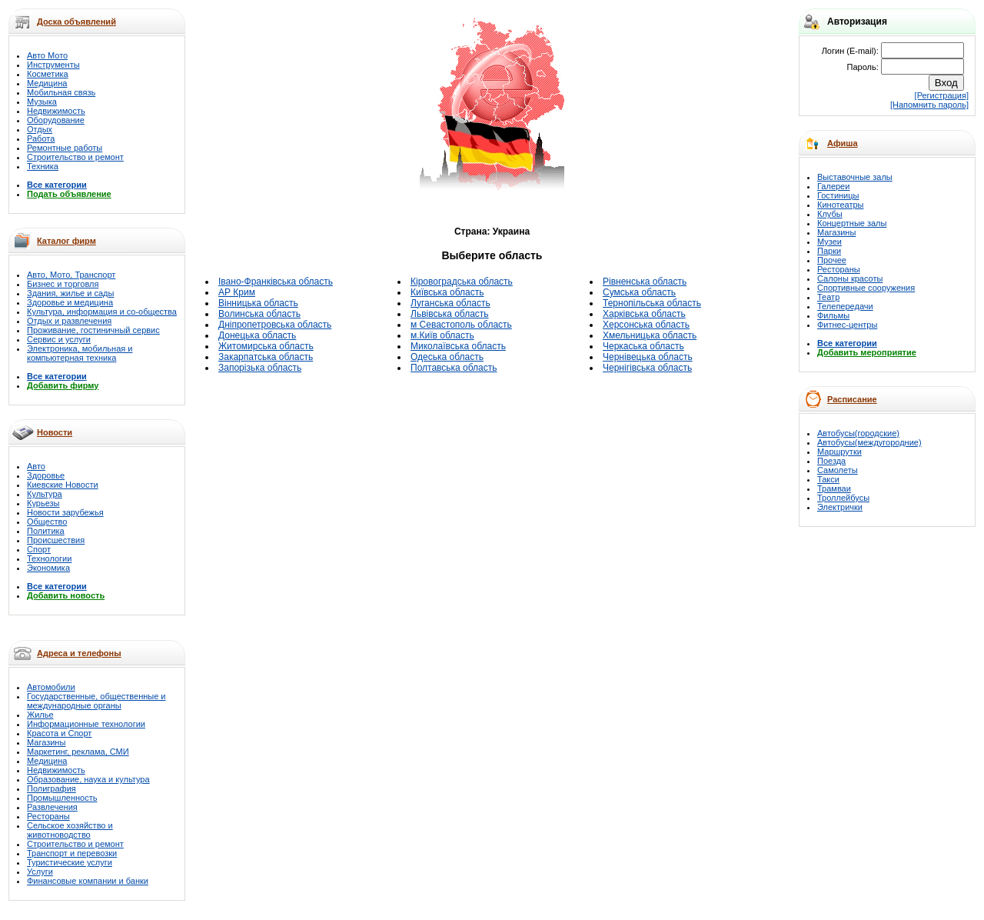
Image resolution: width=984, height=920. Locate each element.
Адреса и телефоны (79, 653)
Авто (36, 466)
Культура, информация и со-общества (102, 311)
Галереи (833, 186)
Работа (41, 138)
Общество (47, 521)
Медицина (47, 83)
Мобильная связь (61, 92)
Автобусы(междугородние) (869, 442)
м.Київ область (442, 335)
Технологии (49, 558)
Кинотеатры (840, 204)
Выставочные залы (855, 177)
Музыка (42, 101)
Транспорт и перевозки (72, 853)
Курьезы (43, 503)
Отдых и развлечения (69, 320)
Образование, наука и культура (88, 779)
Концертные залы (851, 223)
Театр (828, 297)
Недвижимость (56, 110)
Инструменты (53, 64)
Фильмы (833, 315)
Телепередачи (845, 306)
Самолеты (837, 470)
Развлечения (52, 807)
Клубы (830, 213)
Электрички (840, 507)
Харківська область (644, 313)
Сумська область (639, 292)
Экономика (48, 567)
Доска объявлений (76, 21)
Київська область (447, 292)
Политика (46, 530)
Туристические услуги (69, 862)
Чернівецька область (648, 357)
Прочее (831, 260)
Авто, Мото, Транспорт (71, 274)
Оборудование (56, 120)
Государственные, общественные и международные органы (96, 701)
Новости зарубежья (65, 512)
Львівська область (450, 313)
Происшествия (56, 540)
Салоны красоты (850, 278)
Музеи (829, 241)
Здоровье (46, 475)
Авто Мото (47, 55)
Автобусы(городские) (858, 433)
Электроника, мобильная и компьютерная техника (79, 353)
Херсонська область (646, 324)
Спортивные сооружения (866, 287)
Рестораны (48, 816)
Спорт (39, 549)
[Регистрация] (942, 95)
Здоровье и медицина (70, 302)
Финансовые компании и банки (87, 880)
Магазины (46, 742)
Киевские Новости (62, 484)
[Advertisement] (320, 104)
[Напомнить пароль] (929, 104)
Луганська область (450, 303)
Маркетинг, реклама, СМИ (78, 751)
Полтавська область (454, 367)
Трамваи (834, 488)
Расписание (852, 399)
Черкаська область (643, 346)
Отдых (39, 129)
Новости (54, 432)
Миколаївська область (458, 346)
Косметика (47, 73)
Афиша (842, 143)
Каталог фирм (66, 240)
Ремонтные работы (64, 147)
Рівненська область (644, 281)
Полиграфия (51, 788)
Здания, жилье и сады (70, 293)
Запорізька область (259, 367)
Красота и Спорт (59, 733)
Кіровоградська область (462, 281)
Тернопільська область (652, 303)
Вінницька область (258, 303)
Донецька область (257, 335)
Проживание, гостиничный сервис (93, 330)
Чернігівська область (647, 367)
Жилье (40, 714)
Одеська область (447, 357)
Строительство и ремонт (75, 157)
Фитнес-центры (847, 324)
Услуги (40, 871)
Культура (44, 493)
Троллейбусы (843, 497)
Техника (42, 166)
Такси (828, 479)
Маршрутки (839, 451)
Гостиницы (838, 195)
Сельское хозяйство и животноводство (70, 830)
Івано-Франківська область (275, 281)
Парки (829, 250)
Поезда (831, 460)
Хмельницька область (649, 335)
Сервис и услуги (59, 339)
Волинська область (259, 313)
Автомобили (51, 687)
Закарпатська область (265, 357)
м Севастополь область (461, 324)
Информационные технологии (86, 723)
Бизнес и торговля (62, 283)
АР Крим (236, 292)
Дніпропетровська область (274, 324)
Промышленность (62, 797)
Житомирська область (266, 346)
